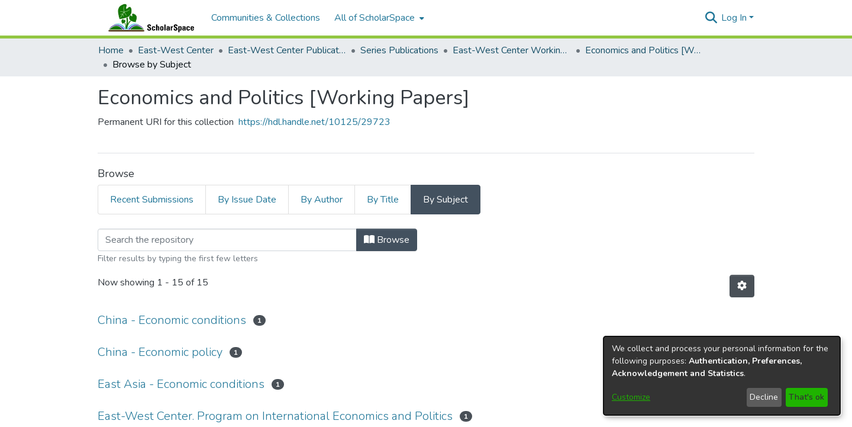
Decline (764, 397)
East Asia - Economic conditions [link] (181, 384)
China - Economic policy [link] (160, 352)
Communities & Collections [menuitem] (265, 17)
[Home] (148, 18)
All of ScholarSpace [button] (374, 17)
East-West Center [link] (176, 50)
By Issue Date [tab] (247, 199)
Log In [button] (735, 17)
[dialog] (722, 375)
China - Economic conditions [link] (172, 320)
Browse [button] (386, 239)
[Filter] (227, 240)
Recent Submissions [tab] (151, 199)
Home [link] (111, 50)
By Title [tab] (383, 199)
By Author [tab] (322, 199)
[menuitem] (378, 18)
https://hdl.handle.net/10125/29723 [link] (314, 122)
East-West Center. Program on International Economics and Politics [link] (275, 416)
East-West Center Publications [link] (287, 50)
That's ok (806, 397)
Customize (631, 397)
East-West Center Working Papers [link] (512, 50)
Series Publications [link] (399, 50)
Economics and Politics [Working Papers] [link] (644, 50)
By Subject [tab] (445, 199)
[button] (710, 18)
